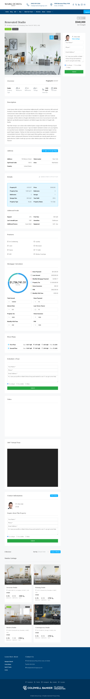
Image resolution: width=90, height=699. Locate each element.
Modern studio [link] (11, 627)
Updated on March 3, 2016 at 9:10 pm (48, 176)
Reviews (38, 11)
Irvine (6, 670)
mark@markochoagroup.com (39, 5)
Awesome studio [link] (11, 587)
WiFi (10, 254)
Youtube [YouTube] (61, 682)
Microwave (39, 246)
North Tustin (8, 667)
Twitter (37, 682)
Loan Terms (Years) (39, 306)
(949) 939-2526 (35, 3)
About (43, 11)
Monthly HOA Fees (12, 321)
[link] (18, 574)
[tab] (51, 37)
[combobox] (43, 552)
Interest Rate (11, 306)
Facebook (29, 682)
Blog (11, 11)
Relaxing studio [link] (40, 587)
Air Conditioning (13, 241)
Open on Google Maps (50, 151)
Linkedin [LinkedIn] (53, 682)
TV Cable (38, 250)
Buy (20, 11)
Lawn (10, 246)
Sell (15, 11)
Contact (49, 11)
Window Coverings (41, 254)
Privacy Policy (56, 696)
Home (7, 11)
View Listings (54, 495)
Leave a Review (55, 552)
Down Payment (38, 298)
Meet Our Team (28, 11)
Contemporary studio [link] (42, 627)
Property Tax (11, 314)
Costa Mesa (8, 664)
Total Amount (11, 298)
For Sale (15, 29)
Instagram (45, 682)
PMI (35, 321)
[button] (78, 18)
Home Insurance (38, 314)
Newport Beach (9, 661)
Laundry (38, 241)
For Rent (28, 606)
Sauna (11, 250)
